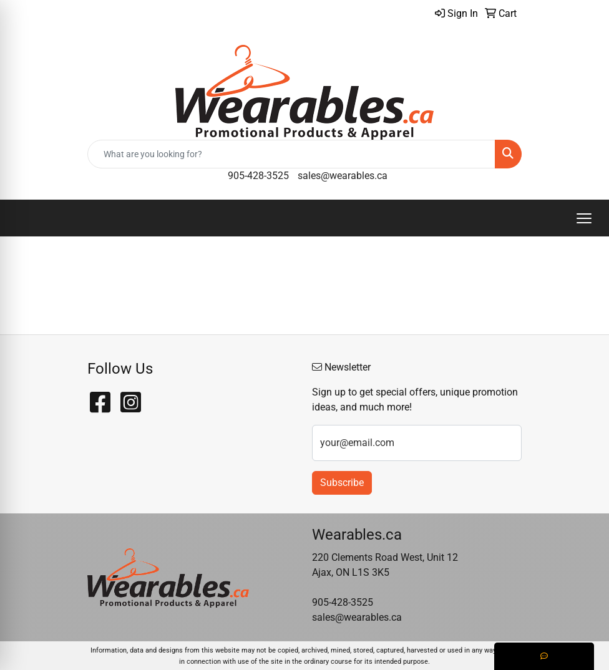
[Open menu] (584, 218)
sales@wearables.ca (342, 176)
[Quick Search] (291, 154)
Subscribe (342, 482)
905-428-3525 (258, 176)
